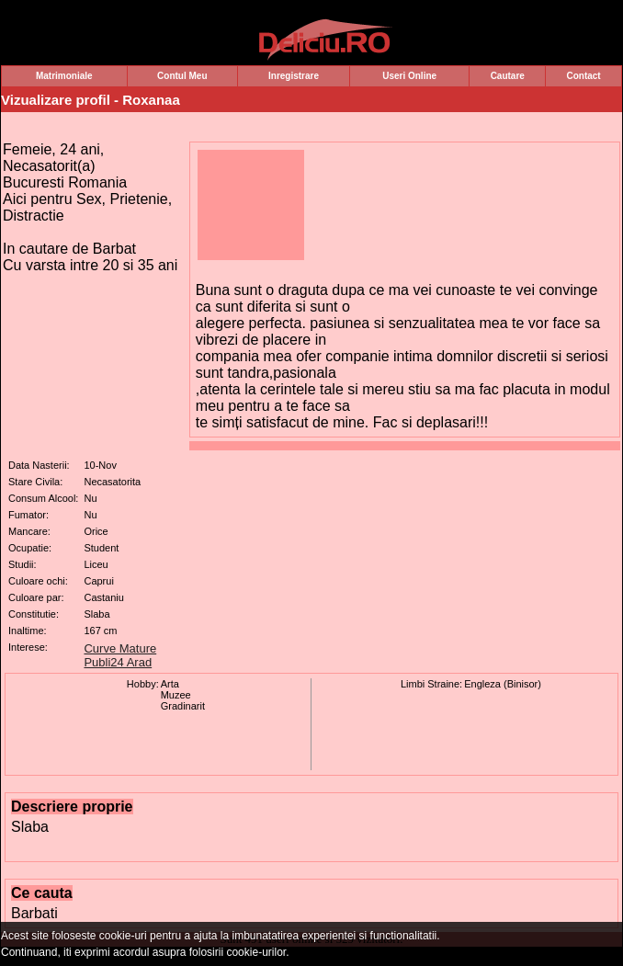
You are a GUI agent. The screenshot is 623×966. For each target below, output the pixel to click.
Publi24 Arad (118, 662)
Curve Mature (120, 648)
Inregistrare (293, 76)
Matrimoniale (64, 76)
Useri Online (409, 76)
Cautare (508, 76)
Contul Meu (182, 76)
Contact (583, 76)
